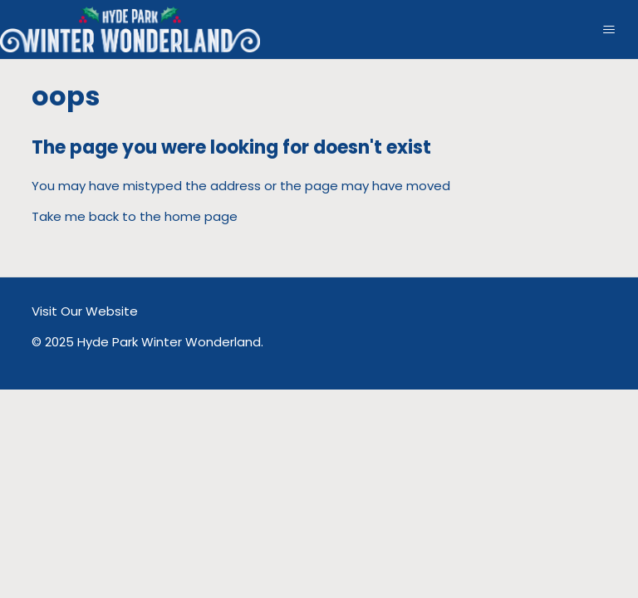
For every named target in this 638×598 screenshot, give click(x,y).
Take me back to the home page (135, 216)
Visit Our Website (85, 311)
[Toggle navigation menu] (608, 30)
